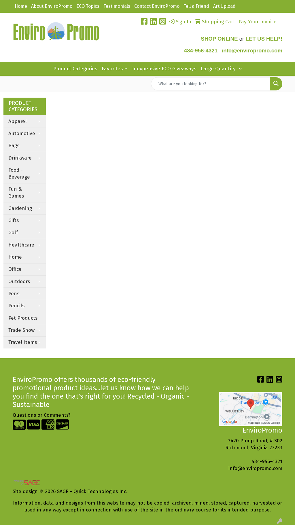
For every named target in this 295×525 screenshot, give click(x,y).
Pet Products (22, 318)
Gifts (13, 220)
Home (21, 6)
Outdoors (19, 281)
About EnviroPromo (51, 6)
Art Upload (224, 6)
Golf (13, 233)
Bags (13, 146)
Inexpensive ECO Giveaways (164, 69)
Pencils (16, 306)
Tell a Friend (196, 6)
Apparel (17, 121)
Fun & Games (16, 192)
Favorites (112, 69)
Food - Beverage (19, 173)
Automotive (21, 133)
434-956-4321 (201, 51)
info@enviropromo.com (255, 468)
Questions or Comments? (42, 415)
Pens (13, 294)
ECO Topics (87, 6)
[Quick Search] (210, 83)
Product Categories (75, 69)
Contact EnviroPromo (156, 6)
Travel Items (22, 342)
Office (15, 269)
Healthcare (21, 245)
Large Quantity (219, 69)
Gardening (20, 208)
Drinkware (20, 158)
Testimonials (116, 6)
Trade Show (21, 330)
